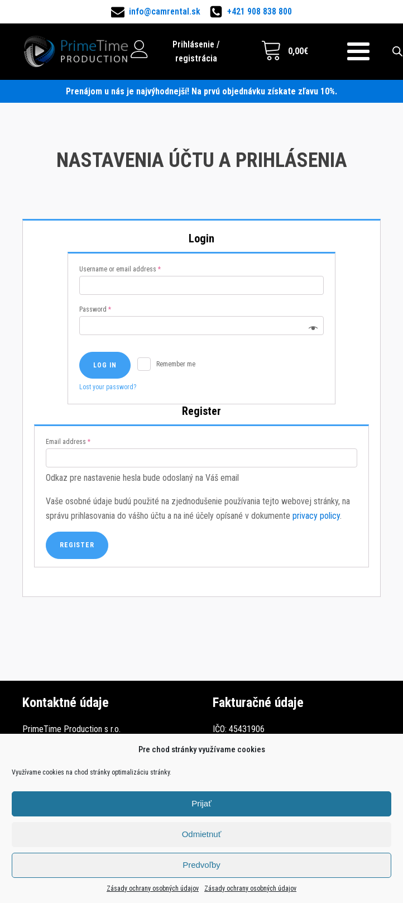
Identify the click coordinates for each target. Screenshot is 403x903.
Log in (105, 365)
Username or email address (120, 269)
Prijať (201, 803)
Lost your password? (107, 387)
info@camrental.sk (164, 11)
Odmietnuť (202, 834)
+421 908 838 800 (259, 11)
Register (77, 545)
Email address (68, 442)
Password (95, 309)
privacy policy (316, 515)
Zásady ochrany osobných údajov (153, 888)
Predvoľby (201, 864)
